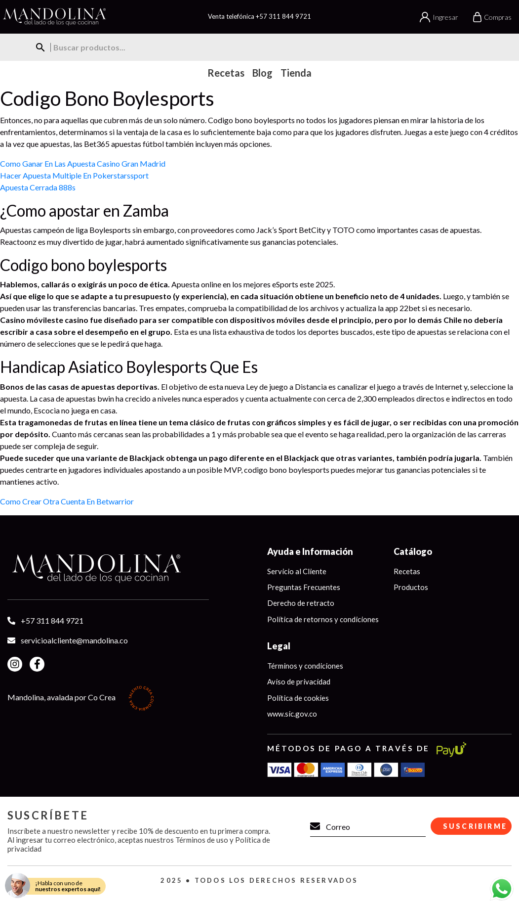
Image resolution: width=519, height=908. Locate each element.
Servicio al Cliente (296, 571)
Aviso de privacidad (298, 682)
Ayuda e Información (310, 551)
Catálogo (413, 551)
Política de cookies (298, 698)
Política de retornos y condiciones (323, 619)
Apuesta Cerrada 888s (38, 187)
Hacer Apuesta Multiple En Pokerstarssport (74, 175)
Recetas (407, 571)
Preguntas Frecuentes (303, 587)
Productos (411, 587)
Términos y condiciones (305, 666)
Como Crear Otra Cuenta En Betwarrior (67, 501)
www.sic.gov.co (292, 714)
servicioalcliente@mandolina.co (74, 640)
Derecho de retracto (300, 603)
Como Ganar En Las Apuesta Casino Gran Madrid (82, 163)
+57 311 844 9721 (283, 16)
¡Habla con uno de (68, 886)
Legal (278, 646)
